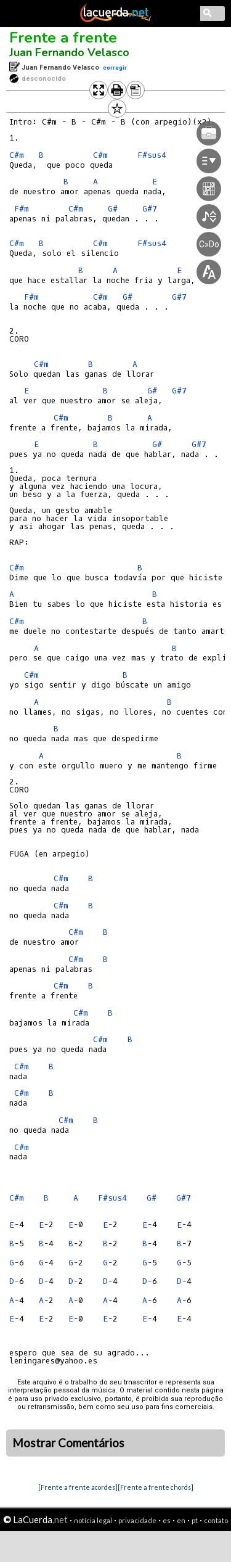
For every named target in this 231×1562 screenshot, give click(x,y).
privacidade (137, 1520)
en (181, 1520)
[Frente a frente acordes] (78, 1487)
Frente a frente (63, 37)
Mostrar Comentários (68, 1443)
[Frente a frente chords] (155, 1487)
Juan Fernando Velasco (69, 52)
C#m (16, 155)
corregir (115, 67)
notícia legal (93, 1520)
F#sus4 (112, 1198)
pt (195, 1520)
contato (216, 1520)
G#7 (179, 390)
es (167, 1520)
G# (152, 390)
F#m (21, 208)
